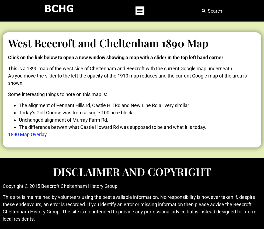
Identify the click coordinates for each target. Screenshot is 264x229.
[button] (140, 11)
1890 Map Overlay (27, 134)
